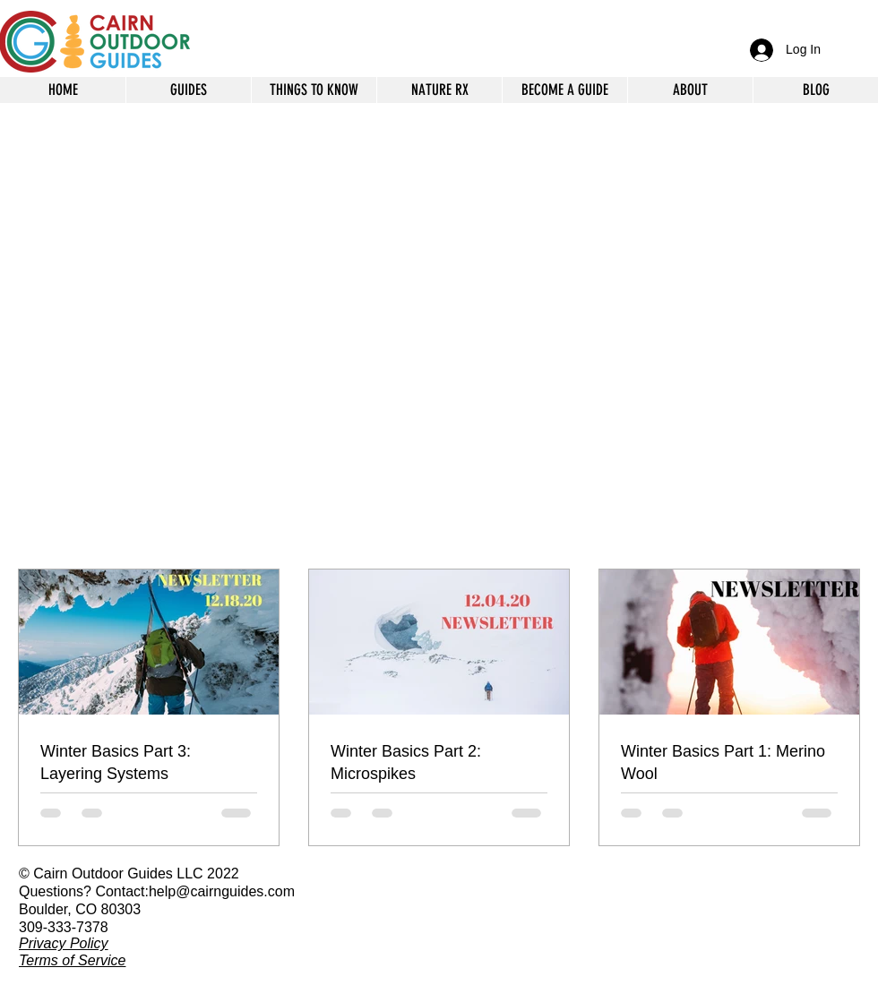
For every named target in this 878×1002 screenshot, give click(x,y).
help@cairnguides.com (222, 891)
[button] (690, 90)
